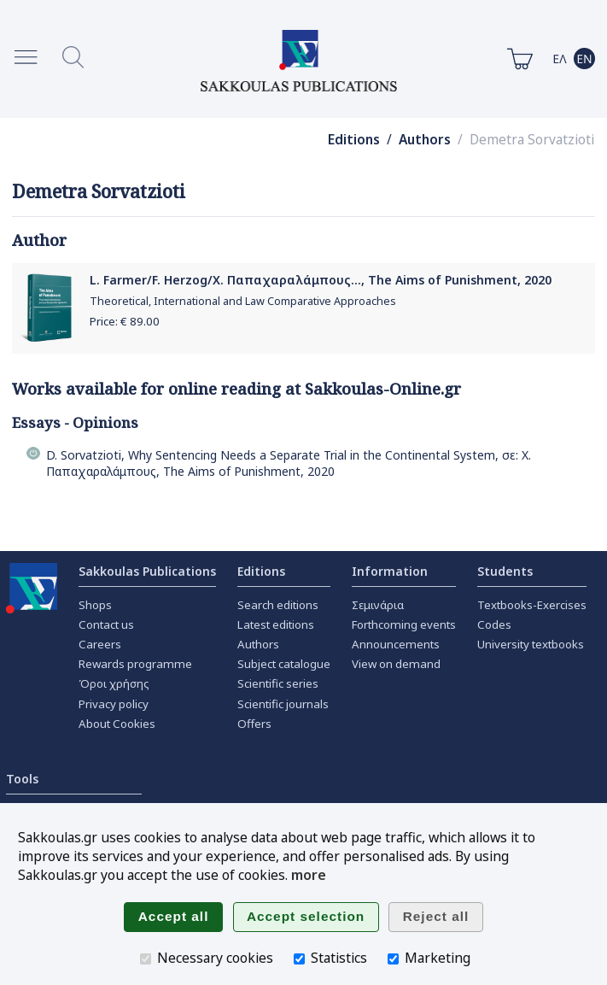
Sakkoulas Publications (147, 571)
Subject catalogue (283, 663)
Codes (494, 624)
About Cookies (117, 723)
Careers (100, 644)
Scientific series (277, 683)
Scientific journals (283, 704)
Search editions (277, 605)
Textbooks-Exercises (532, 605)
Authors (425, 140)
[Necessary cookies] (145, 958)
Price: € (125, 321)
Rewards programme (135, 663)
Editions (354, 140)
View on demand (396, 663)
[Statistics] (299, 958)
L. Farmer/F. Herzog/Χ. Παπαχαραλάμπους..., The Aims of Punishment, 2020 (321, 280)
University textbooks (530, 644)
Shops (95, 605)
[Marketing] (393, 958)
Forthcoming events (404, 624)
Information (390, 571)
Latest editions (275, 624)
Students (505, 571)
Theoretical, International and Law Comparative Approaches (243, 301)
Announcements (396, 644)
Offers (254, 723)
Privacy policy (114, 704)
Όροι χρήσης (114, 683)
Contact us (106, 624)
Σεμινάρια (378, 605)
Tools (22, 779)
